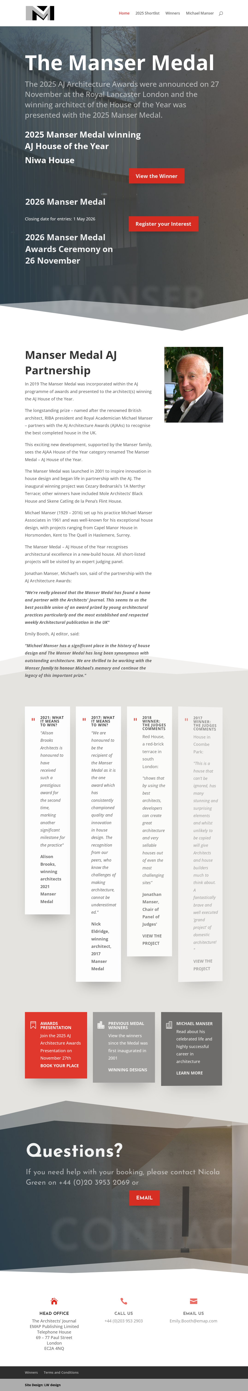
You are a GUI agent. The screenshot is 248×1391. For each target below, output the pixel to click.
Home (124, 14)
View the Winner (148, 175)
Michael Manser (200, 14)
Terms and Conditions (61, 1372)
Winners (172, 14)
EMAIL (140, 1198)
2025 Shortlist (147, 14)
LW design (52, 1385)
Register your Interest (153, 223)
